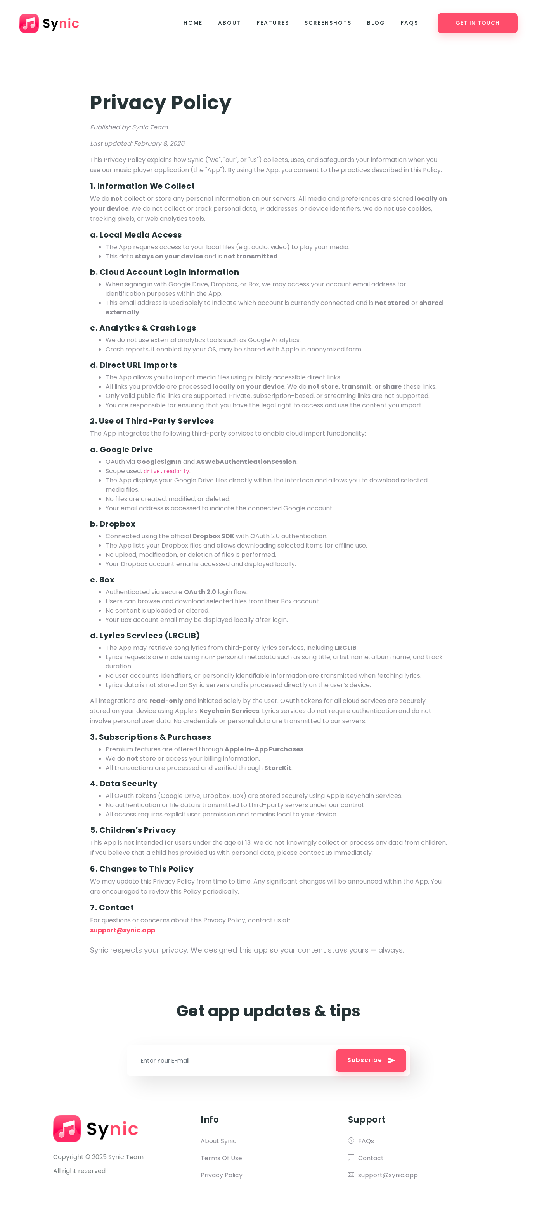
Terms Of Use (221, 1158)
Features (273, 23)
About (229, 23)
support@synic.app (383, 1175)
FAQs (409, 23)
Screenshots (328, 23)
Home (193, 23)
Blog (376, 23)
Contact (366, 1158)
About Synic (219, 1141)
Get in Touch (478, 23)
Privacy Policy (222, 1175)
